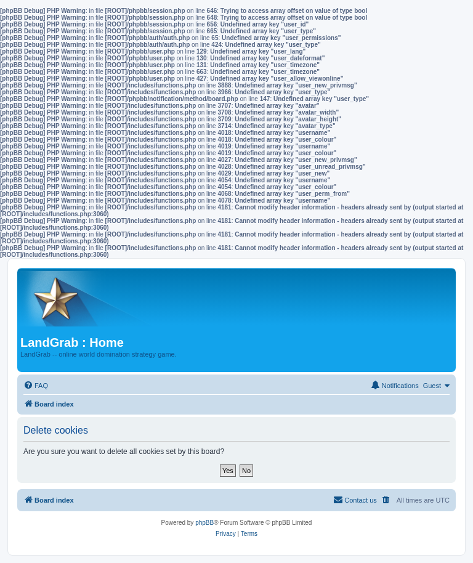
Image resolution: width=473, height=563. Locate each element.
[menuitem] (35, 385)
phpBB (204, 522)
